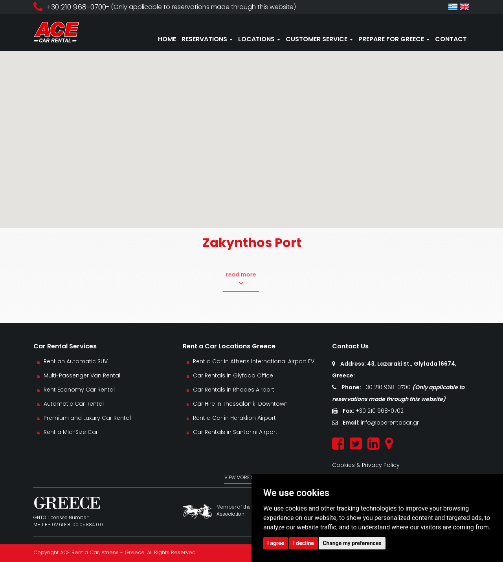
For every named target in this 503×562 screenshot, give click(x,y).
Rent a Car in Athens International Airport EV (253, 361)
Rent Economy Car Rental (79, 390)
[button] (251, 132)
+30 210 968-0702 (380, 411)
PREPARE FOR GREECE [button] (394, 39)
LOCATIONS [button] (259, 39)
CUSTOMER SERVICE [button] (319, 39)
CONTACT (451, 39)
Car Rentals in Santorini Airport (235, 432)
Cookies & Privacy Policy (366, 465)
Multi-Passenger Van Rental (82, 375)
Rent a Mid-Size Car (71, 432)
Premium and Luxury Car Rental (87, 418)
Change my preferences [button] (352, 543)
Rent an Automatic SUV (76, 361)
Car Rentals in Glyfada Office (233, 375)
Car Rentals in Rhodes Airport (233, 390)
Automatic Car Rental (74, 404)
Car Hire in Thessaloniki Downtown (240, 404)
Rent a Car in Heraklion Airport (234, 418)
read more (229, 279)
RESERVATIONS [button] (207, 39)
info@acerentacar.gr (390, 423)
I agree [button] (275, 543)
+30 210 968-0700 (387, 387)
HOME (167, 39)
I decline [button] (303, 543)
